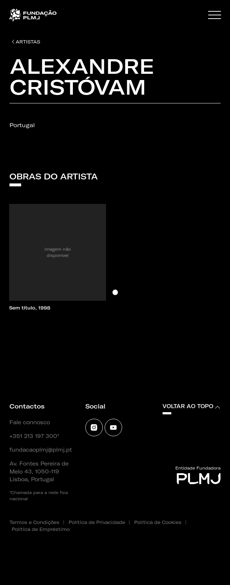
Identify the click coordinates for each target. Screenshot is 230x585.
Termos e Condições (34, 522)
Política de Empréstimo (41, 529)
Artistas (26, 42)
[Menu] (214, 15)
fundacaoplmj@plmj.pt (40, 450)
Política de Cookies (158, 522)
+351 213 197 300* (34, 436)
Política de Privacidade (97, 522)
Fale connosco (29, 422)
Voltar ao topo (191, 406)
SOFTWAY (21, 569)
